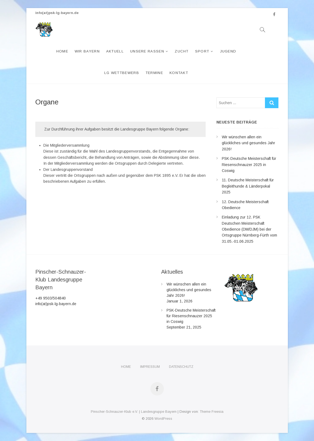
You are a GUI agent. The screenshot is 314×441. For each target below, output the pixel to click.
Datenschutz (181, 367)
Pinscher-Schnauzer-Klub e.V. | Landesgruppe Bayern (134, 412)
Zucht (182, 51)
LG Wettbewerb (121, 73)
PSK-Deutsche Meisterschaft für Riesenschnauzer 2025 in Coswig (249, 164)
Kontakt (179, 73)
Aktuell (115, 51)
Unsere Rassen (147, 51)
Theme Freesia (211, 412)
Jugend (228, 51)
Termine (154, 73)
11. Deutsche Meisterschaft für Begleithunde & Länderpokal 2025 (248, 186)
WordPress (163, 419)
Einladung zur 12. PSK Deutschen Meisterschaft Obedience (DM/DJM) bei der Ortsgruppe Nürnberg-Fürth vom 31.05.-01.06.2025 (249, 229)
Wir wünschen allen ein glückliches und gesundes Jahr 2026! (248, 143)
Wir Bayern (87, 51)
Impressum (150, 367)
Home (62, 51)
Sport (202, 51)
